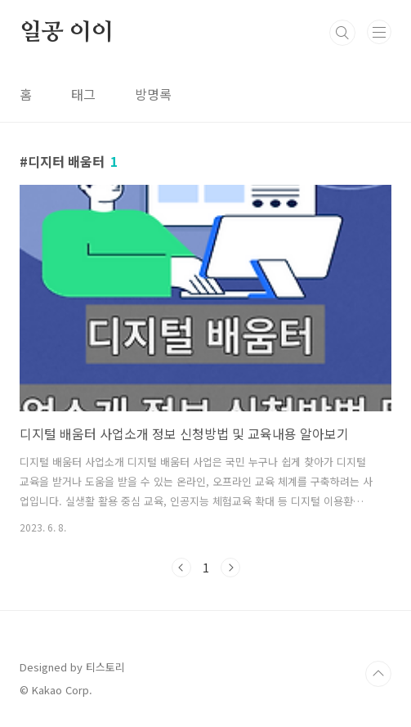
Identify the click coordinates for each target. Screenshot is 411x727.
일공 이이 (67, 32)
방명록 (153, 94)
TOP (378, 674)
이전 (181, 567)
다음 (230, 567)
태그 (83, 94)
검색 (342, 32)
